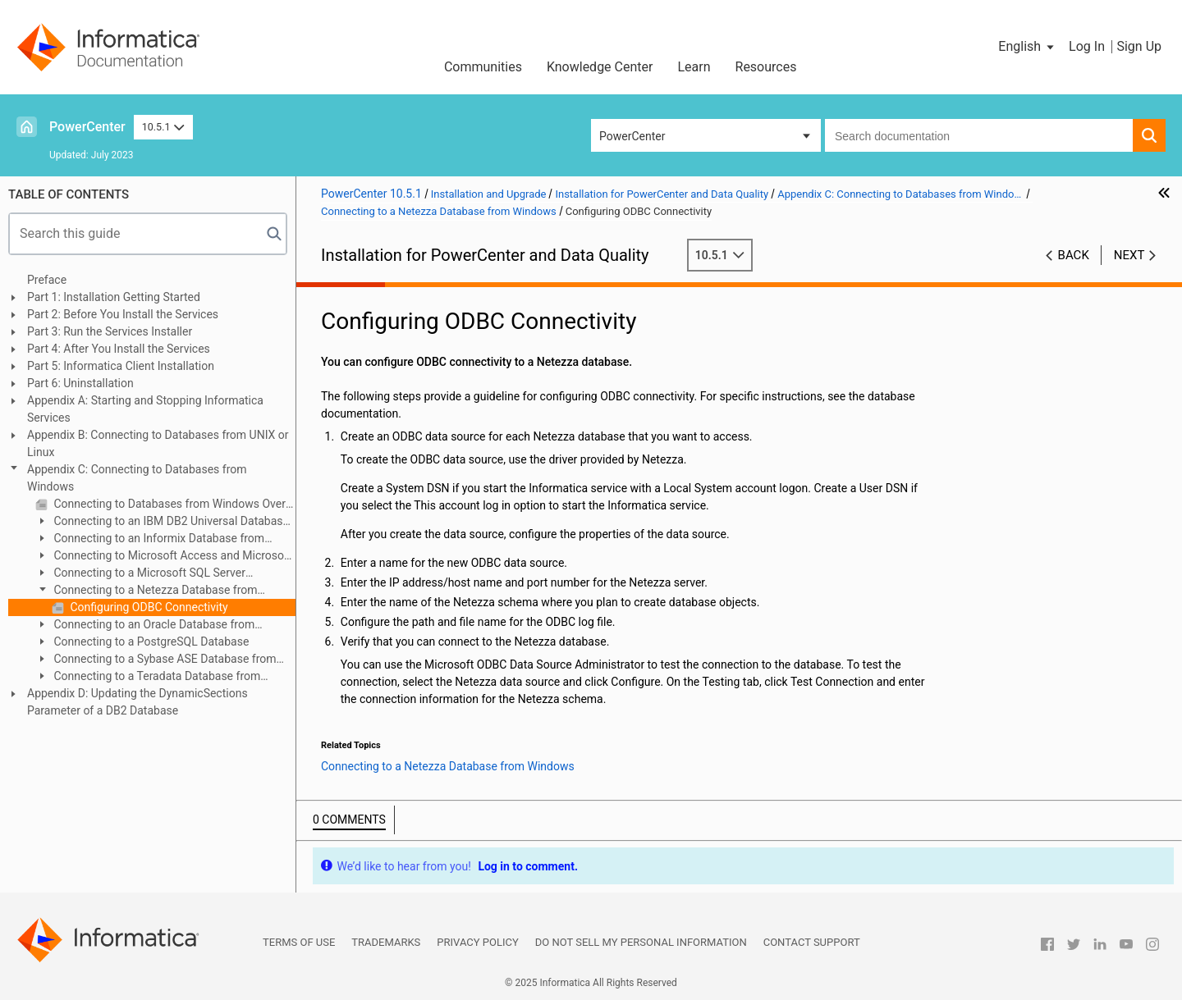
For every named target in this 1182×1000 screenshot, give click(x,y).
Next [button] (1129, 255)
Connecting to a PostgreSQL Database (150, 641)
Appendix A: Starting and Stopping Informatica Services (145, 409)
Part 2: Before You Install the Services (122, 314)
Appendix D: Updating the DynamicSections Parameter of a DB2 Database (137, 702)
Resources (766, 67)
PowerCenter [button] (632, 136)
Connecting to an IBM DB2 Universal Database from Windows (162, 522)
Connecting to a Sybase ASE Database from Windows (156, 660)
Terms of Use (299, 942)
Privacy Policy (477, 942)
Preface (46, 279)
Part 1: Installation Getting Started (113, 297)
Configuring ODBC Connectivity (147, 607)
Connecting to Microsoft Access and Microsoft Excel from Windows (163, 556)
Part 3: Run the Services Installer (109, 331)
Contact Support (811, 942)
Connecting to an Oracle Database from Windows (144, 625)
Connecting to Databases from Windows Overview (173, 503)
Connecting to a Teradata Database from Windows (147, 677)
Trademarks (385, 942)
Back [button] (1073, 255)
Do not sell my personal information (641, 942)
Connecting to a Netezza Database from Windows (146, 591)
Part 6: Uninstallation (80, 383)
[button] (1027, 47)
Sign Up (1138, 46)
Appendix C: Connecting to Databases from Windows (137, 478)
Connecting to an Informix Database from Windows (149, 539)
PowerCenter (87, 127)
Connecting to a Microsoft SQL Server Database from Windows (140, 574)
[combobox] (979, 135)
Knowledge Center (600, 67)
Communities (483, 67)
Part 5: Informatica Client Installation (120, 365)
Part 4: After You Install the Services (118, 348)
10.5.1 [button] (163, 127)
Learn (693, 67)
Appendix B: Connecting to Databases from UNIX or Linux (158, 443)
